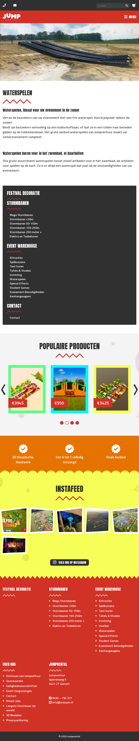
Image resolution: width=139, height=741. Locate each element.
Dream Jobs (13, 701)
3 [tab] (72, 423)
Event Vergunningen (19, 691)
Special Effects (19, 283)
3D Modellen (14, 715)
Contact (15, 317)
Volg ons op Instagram (69, 562)
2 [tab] (67, 423)
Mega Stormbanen (21, 215)
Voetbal (104, 626)
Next (135, 389)
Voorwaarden (14, 681)
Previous (3, 389)
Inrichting (16, 275)
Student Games (19, 288)
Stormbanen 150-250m (24, 228)
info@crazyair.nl (62, 702)
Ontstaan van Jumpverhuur (23, 676)
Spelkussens (17, 262)
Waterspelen (18, 279)
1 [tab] (62, 423)
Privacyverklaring (17, 720)
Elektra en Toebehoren (24, 236)
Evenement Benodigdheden (27, 292)
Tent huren (17, 266)
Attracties (16, 258)
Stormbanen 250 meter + (26, 232)
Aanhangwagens (20, 296)
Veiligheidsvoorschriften (21, 686)
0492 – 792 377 (62, 698)
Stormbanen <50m (21, 219)
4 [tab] (77, 423)
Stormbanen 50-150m (24, 223)
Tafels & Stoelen (20, 270)
